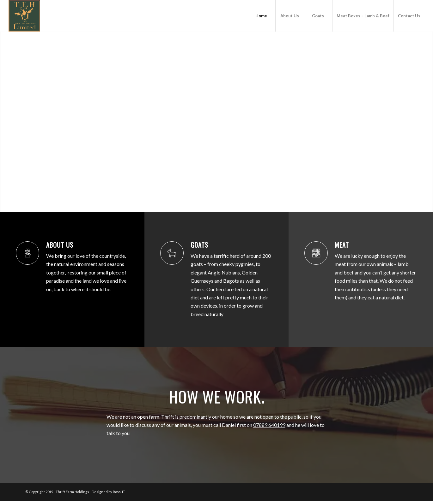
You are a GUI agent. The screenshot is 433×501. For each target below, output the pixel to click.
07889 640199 (269, 425)
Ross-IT (119, 492)
